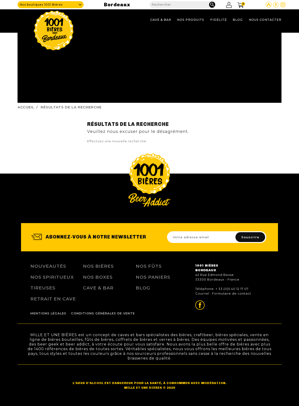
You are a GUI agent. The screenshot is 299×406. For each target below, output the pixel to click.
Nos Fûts (149, 266)
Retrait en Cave (53, 299)
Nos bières (98, 266)
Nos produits (190, 19)
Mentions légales (48, 313)
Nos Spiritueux (52, 277)
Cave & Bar (160, 19)
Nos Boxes (98, 277)
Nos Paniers (153, 277)
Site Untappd (268, 4)
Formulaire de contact (231, 293)
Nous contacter (265, 19)
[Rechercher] (183, 4)
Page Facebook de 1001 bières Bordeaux (276, 4)
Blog (238, 19)
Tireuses (42, 288)
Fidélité (218, 19)
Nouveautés (48, 266)
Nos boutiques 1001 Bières (41, 4)
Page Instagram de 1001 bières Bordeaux (283, 4)
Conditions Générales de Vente (103, 313)
